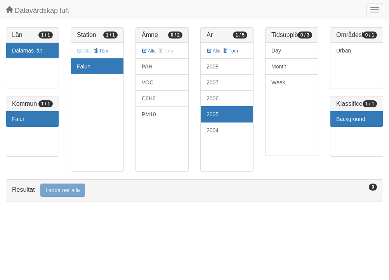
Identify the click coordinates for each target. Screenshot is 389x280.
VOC (147, 82)
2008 (213, 66)
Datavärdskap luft (37, 10)
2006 (213, 98)
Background (350, 119)
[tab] (194, 190)
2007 (213, 82)
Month (279, 66)
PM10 (149, 114)
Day (276, 50)
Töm (100, 51)
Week (278, 82)
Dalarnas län (27, 50)
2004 (213, 130)
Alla (149, 51)
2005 (213, 114)
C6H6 (149, 98)
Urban (343, 50)
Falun (19, 119)
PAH (147, 66)
